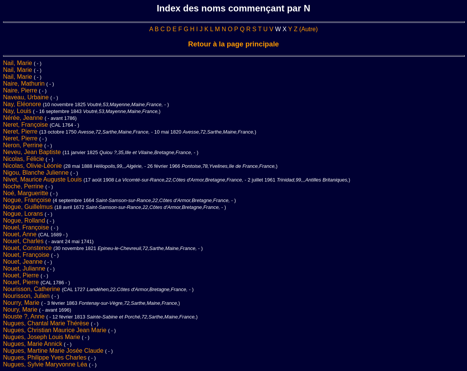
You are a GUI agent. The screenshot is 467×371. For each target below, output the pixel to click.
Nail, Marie (18, 63)
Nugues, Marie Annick (33, 344)
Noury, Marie (21, 309)
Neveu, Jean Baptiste (33, 152)
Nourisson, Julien (27, 296)
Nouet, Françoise (27, 255)
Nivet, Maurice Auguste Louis (43, 179)
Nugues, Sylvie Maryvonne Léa (46, 364)
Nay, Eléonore (23, 104)
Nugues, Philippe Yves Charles (45, 357)
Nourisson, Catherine (32, 289)
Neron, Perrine (23, 145)
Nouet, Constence (28, 248)
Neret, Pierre (21, 131)
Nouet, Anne (20, 234)
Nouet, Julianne (25, 268)
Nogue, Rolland (25, 220)
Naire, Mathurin (24, 83)
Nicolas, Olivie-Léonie (33, 165)
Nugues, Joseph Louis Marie (42, 337)
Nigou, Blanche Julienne (36, 172)
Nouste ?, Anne (24, 316)
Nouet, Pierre (22, 275)
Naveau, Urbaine (27, 97)
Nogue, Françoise (28, 200)
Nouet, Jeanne (23, 261)
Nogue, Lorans (23, 213)
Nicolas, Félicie (24, 159)
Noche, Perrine (24, 186)
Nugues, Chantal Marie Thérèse (47, 323)
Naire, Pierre (21, 90)
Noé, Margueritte (26, 193)
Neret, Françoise (26, 124)
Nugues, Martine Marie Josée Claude (54, 350)
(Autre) (308, 29)
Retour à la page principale (233, 44)
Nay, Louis (18, 111)
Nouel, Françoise (27, 227)
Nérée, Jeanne (23, 118)
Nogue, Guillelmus (28, 207)
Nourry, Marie (22, 302)
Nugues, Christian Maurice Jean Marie (55, 330)
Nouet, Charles (24, 241)
